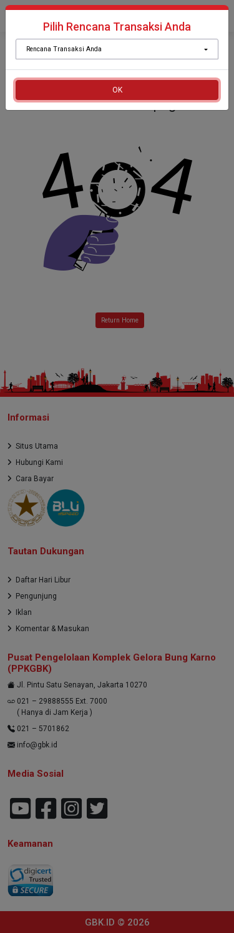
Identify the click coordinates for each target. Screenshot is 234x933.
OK (117, 90)
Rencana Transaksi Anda (64, 49)
